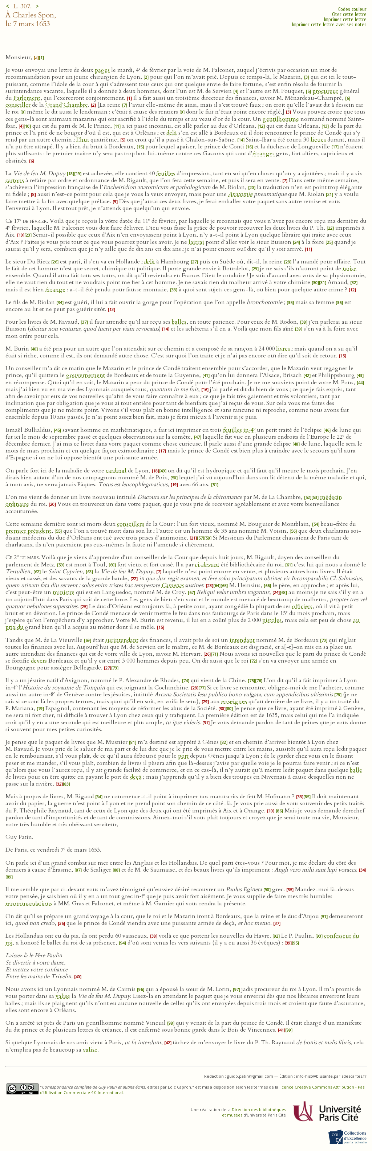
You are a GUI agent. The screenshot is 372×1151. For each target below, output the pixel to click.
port (183, 756)
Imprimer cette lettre (345, 19)
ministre (63, 592)
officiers (302, 606)
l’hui (82, 140)
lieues (318, 140)
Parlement (26, 98)
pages (102, 70)
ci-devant (207, 565)
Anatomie (240, 194)
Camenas (172, 585)
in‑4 (249, 430)
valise (63, 996)
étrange (55, 290)
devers (39, 661)
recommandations (28, 904)
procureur (325, 91)
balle (356, 770)
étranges (263, 153)
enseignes (234, 701)
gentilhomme (281, 119)
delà (171, 133)
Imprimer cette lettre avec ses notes (329, 24)
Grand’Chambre (66, 105)
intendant (242, 640)
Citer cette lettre (349, 14)
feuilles (165, 173)
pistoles (272, 620)
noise (349, 269)
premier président (28, 531)
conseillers (130, 524)
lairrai (196, 242)
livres (283, 349)
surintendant (121, 640)
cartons (14, 180)
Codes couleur (352, 9)
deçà (136, 777)
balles (179, 322)
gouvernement (85, 375)
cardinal (116, 471)
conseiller (18, 105)
